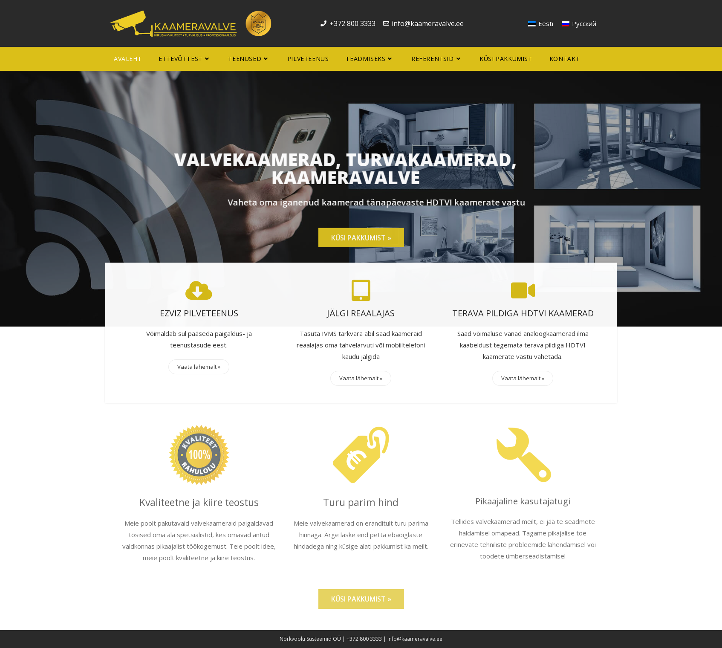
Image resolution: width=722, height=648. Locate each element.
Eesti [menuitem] (545, 23)
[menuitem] (540, 23)
